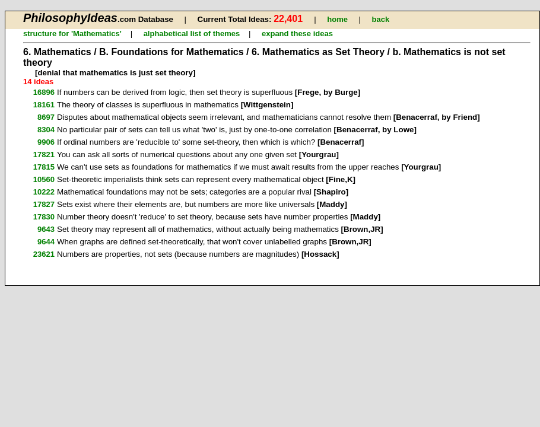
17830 (44, 216)
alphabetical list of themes (192, 33)
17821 (44, 154)
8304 (46, 129)
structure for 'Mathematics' (72, 33)
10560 (44, 179)
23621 (44, 254)
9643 (46, 229)
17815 (44, 166)
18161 (44, 104)
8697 (46, 117)
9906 (46, 142)
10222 (44, 191)
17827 (44, 204)
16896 (44, 92)
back (380, 19)
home (337, 19)
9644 (46, 241)
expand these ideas (297, 33)
